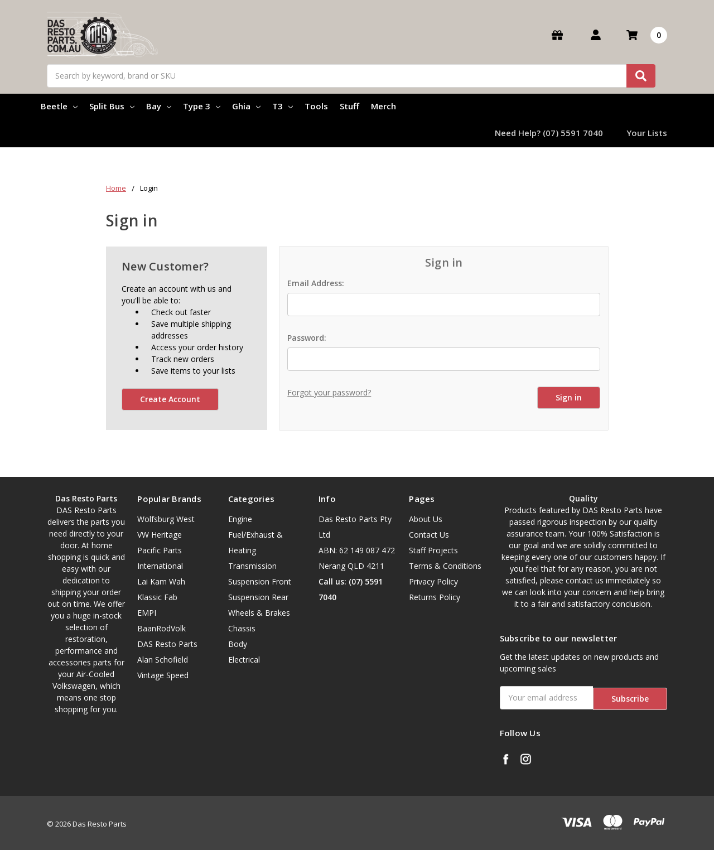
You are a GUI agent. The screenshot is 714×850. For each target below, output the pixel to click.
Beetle (59, 106)
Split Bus (111, 106)
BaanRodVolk (161, 628)
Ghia (246, 106)
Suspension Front (259, 581)
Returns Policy (434, 597)
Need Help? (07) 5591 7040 (549, 132)
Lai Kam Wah (161, 581)
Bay (158, 106)
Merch (383, 106)
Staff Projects (433, 550)
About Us (425, 519)
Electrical (244, 659)
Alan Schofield (162, 659)
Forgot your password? (329, 392)
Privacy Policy (433, 581)
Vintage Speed (163, 675)
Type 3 (201, 106)
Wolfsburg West (166, 519)
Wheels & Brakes (259, 612)
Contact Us (429, 534)
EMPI (146, 612)
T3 (282, 106)
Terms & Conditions (445, 566)
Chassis (241, 628)
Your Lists (646, 132)
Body (237, 644)
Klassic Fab (157, 597)
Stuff (349, 106)
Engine (240, 519)
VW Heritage (159, 534)
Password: (306, 337)
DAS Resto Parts (167, 644)
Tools (316, 106)
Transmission (252, 566)
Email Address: (315, 283)
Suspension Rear (258, 597)
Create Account (170, 399)
